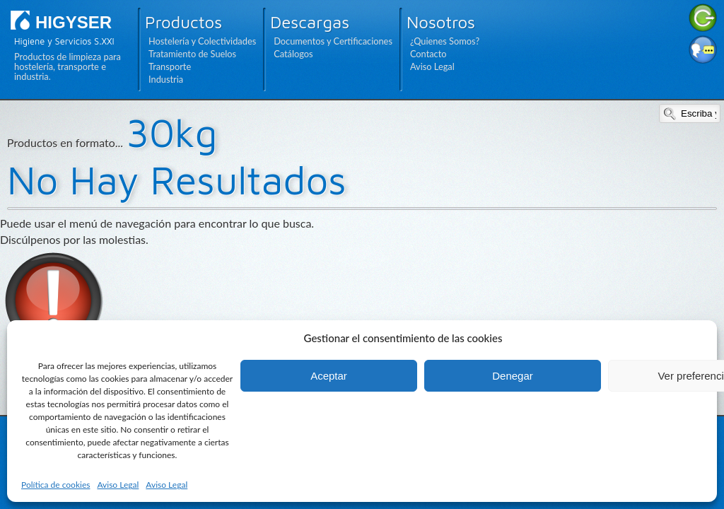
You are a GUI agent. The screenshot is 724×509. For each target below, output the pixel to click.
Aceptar (328, 376)
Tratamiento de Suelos (192, 53)
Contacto (428, 53)
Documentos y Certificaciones (333, 41)
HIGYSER (73, 22)
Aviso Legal (118, 484)
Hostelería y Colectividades (202, 41)
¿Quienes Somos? (444, 41)
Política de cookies (55, 484)
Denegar (512, 376)
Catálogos (293, 53)
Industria (165, 79)
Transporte (169, 66)
